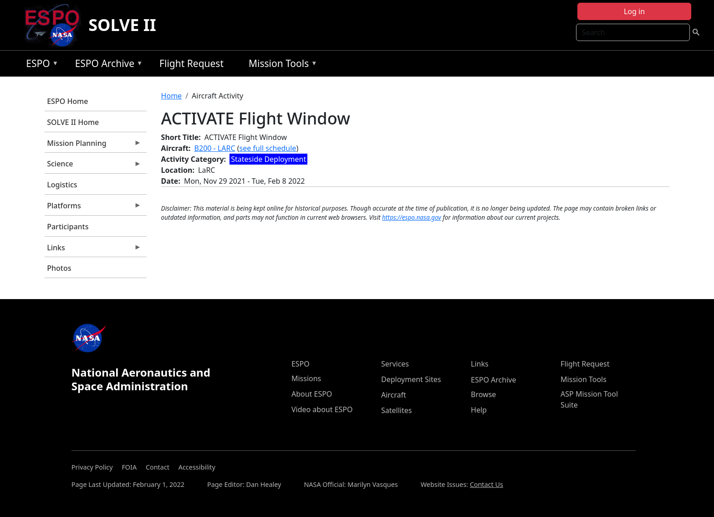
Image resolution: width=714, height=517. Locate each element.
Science (93, 166)
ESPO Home (67, 101)
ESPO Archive (107, 65)
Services (395, 364)
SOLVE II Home (73, 122)
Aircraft (393, 395)
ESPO (39, 65)
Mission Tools (280, 65)
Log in (634, 11)
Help (479, 410)
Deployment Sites (411, 379)
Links (93, 250)
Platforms (93, 208)
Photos (59, 268)
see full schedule (268, 148)
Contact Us (486, 484)
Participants (67, 227)
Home (171, 96)
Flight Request (191, 63)
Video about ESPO (322, 409)
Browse (483, 394)
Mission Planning (93, 145)
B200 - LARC (214, 148)
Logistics (62, 185)
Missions (306, 378)
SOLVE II (122, 25)
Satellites (396, 410)
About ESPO (311, 394)
